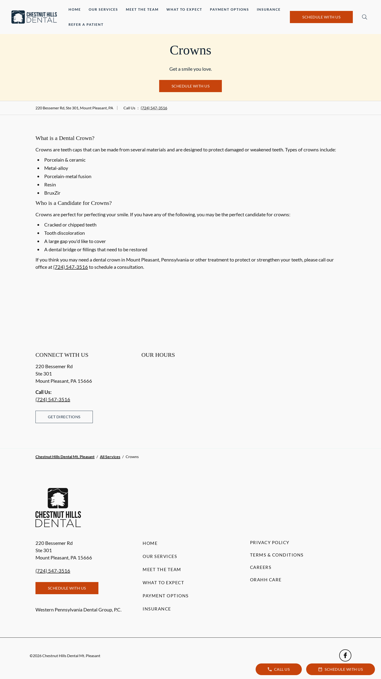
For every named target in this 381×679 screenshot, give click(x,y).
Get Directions (64, 416)
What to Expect (184, 9)
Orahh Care (266, 579)
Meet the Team (142, 9)
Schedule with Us (321, 17)
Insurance (269, 9)
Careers (261, 567)
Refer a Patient (86, 24)
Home (75, 9)
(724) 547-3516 (154, 107)
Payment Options (229, 9)
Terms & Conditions (277, 554)
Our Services (103, 9)
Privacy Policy (269, 542)
